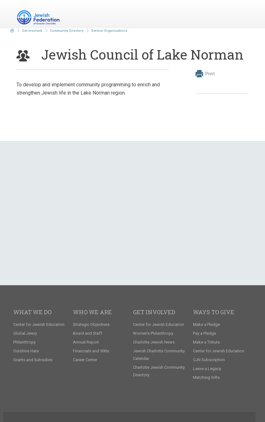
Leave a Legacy (207, 368)
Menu (241, 15)
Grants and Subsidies (32, 359)
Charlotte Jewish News (154, 342)
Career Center (85, 359)
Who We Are (92, 312)
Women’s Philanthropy (153, 333)
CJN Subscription (209, 359)
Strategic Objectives (91, 324)
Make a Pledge (206, 324)
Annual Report (86, 342)
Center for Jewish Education (38, 324)
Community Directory (66, 31)
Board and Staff (87, 333)
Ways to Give (213, 312)
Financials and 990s (91, 351)
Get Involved (32, 31)
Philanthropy (24, 342)
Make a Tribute (206, 342)
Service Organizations (109, 31)
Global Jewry (25, 333)
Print (205, 74)
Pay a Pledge (204, 333)
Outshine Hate (26, 351)
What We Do (32, 312)
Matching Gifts (206, 377)
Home (12, 31)
